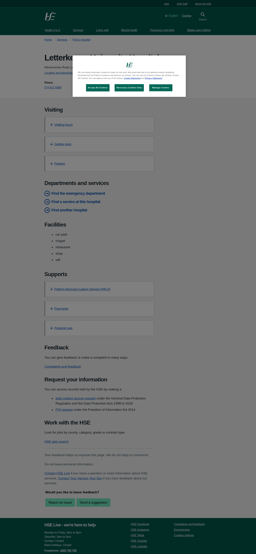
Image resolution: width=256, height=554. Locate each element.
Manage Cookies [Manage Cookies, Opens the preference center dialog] (160, 88)
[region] (129, 76)
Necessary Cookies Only (129, 88)
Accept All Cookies (98, 88)
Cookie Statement (132, 78)
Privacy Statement (153, 78)
